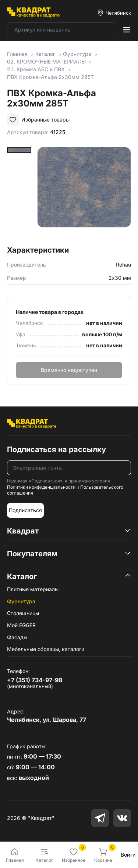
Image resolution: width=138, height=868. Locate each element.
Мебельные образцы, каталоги (45, 649)
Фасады (17, 637)
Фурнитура (21, 601)
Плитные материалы (33, 589)
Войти (128, 854)
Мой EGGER (21, 625)
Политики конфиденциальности (41, 487)
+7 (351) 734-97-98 (34, 680)
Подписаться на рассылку (56, 449)
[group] (84, 193)
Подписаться (25, 510)
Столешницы (23, 613)
